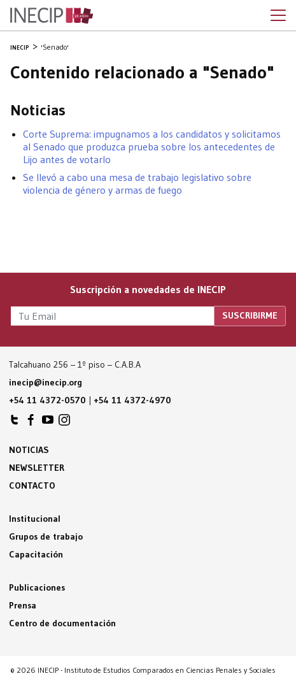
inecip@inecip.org (45, 382)
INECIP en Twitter (14, 423)
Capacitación (36, 554)
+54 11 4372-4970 (132, 400)
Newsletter (36, 467)
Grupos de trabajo (46, 536)
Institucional (34, 518)
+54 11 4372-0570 (47, 400)
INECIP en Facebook (31, 423)
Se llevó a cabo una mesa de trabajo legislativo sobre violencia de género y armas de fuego (137, 183)
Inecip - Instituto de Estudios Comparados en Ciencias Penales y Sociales (51, 16)
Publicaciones (37, 587)
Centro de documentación (62, 623)
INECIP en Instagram (64, 423)
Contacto (32, 485)
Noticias (29, 450)
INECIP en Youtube (47, 423)
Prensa (22, 605)
